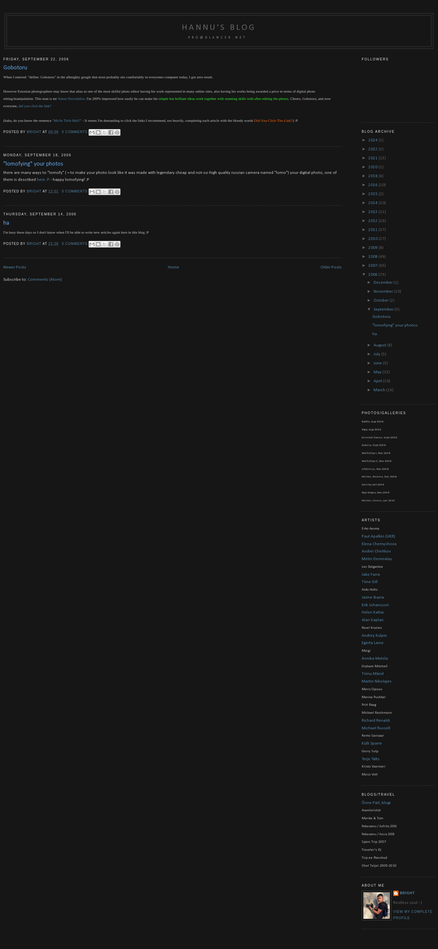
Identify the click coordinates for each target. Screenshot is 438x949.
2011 (373, 230)
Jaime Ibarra (373, 597)
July (377, 354)
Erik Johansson (375, 605)
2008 (373, 257)
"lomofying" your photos (33, 164)
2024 (373, 140)
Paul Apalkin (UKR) (378, 536)
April (378, 381)
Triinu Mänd (373, 674)
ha (6, 223)
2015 (373, 194)
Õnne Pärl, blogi (376, 803)
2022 (373, 149)
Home (173, 267)
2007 (373, 265)
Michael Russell (376, 728)
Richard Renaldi (376, 720)
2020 (373, 167)
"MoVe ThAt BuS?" (67, 120)
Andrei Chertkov (376, 551)
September (384, 309)
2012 (373, 221)
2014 (373, 203)
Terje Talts (371, 759)
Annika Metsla (375, 658)
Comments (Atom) (45, 279)
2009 (373, 248)
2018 (373, 176)
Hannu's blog (219, 27)
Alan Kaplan (373, 620)
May (378, 372)
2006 (373, 274)
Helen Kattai (373, 612)
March (380, 390)
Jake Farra (371, 574)
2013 (373, 212)
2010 (373, 239)
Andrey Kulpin (374, 635)
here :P (43, 180)
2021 (373, 158)
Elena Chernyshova (379, 544)
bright (34, 132)
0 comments (75, 132)
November (384, 291)
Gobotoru (15, 68)
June (378, 363)
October (382, 300)
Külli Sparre (372, 743)
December (384, 282)
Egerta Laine (373, 643)
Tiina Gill (370, 582)
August (380, 345)
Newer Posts (14, 267)
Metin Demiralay (377, 559)
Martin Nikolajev (377, 681)
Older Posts (331, 267)
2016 (373, 185)
